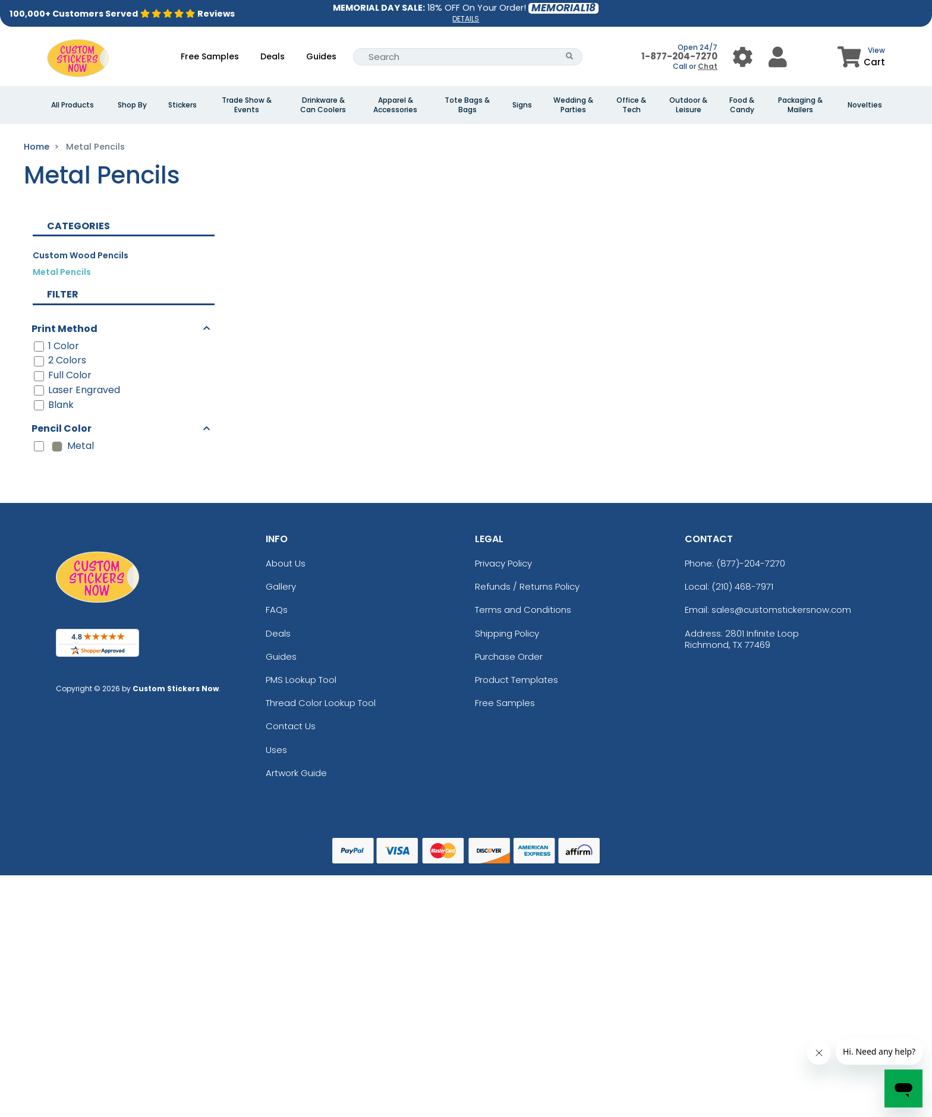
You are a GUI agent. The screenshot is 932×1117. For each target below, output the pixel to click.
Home (36, 147)
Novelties (865, 105)
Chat (707, 66)
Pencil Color (62, 428)
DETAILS (465, 19)
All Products (72, 105)
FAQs (277, 609)
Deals (272, 56)
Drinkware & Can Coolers (323, 105)
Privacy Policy (503, 563)
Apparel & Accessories (395, 105)
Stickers (182, 105)
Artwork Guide (296, 773)
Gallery (281, 586)
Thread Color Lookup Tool (321, 703)
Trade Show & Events (247, 105)
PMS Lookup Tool (301, 679)
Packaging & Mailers (800, 105)
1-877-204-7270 (679, 56)
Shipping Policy (507, 633)
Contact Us (291, 726)
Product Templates (516, 679)
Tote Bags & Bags (467, 105)
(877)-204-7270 (750, 563)
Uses (276, 749)
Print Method (64, 329)
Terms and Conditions (523, 609)
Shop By (132, 105)
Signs (522, 105)
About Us (286, 563)
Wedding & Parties (573, 105)
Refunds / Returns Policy (527, 586)
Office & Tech (631, 105)
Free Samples (210, 56)
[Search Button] (569, 56)
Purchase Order (509, 656)
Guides (321, 56)
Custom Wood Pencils (80, 255)
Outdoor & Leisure (688, 105)
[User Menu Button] (743, 57)
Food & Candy (741, 105)
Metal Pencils (62, 272)
